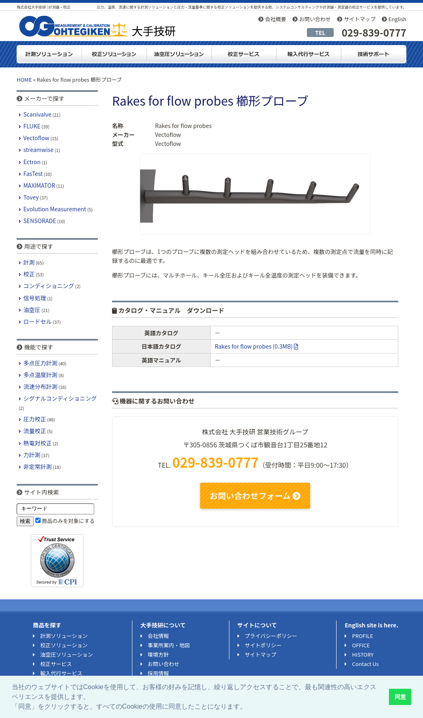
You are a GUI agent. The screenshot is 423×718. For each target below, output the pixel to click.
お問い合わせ (315, 19)
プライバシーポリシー (271, 636)
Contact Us (365, 664)
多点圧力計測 (41, 363)
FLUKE (32, 126)
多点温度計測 (41, 375)
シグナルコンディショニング (60, 398)
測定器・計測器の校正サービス (244, 54)
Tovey (31, 197)
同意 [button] (400, 697)
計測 (29, 262)
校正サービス (56, 664)
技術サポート (373, 54)
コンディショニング (49, 286)
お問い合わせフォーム (255, 495)
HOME (24, 79)
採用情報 (158, 673)
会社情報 (158, 636)
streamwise (39, 149)
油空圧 (32, 310)
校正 (29, 274)
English (397, 19)
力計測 (32, 455)
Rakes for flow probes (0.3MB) (256, 346)
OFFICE (361, 645)
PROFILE (362, 636)
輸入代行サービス (308, 54)
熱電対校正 (38, 443)
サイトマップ (360, 19)
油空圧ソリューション (179, 54)
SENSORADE (40, 221)
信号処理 (35, 298)
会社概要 (275, 19)
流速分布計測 (41, 386)
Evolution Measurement (55, 209)
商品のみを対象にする (68, 521)
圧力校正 (35, 419)
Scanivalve (38, 114)
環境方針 (158, 654)
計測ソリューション (49, 54)
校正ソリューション (114, 54)
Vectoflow (37, 138)
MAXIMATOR (39, 185)
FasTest (33, 173)
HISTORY (362, 654)
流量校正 (35, 431)
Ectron (32, 162)
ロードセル (38, 321)
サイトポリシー (263, 645)
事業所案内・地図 (169, 645)
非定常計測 (38, 466)
